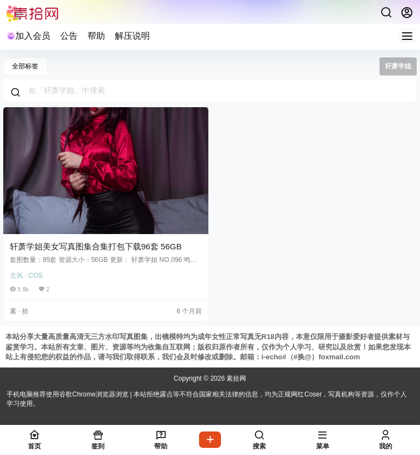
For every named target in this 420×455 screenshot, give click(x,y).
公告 (69, 35)
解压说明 (132, 35)
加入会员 (28, 35)
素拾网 (235, 378)
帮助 (96, 35)
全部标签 (25, 66)
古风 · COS (26, 275)
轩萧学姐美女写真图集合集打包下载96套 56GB (96, 246)
